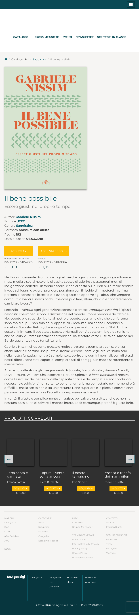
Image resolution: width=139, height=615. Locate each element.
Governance (78, 539)
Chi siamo (77, 522)
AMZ (6, 540)
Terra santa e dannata (17, 474)
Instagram (111, 548)
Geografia (43, 536)
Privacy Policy (80, 548)
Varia (41, 522)
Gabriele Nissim (28, 217)
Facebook (111, 539)
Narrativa (43, 531)
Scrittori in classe (111, 37)
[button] (8, 459)
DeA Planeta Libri (69, 20)
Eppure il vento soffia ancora (52, 474)
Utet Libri (54, 586)
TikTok (109, 544)
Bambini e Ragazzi (48, 540)
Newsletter (85, 37)
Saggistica (39, 59)
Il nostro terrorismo (80, 474)
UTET (20, 221)
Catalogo (22, 37)
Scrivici (110, 522)
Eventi (67, 37)
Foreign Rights (114, 527)
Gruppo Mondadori (82, 527)
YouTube (111, 553)
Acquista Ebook (54, 251)
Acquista (18, 251)
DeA (6, 527)
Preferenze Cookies (82, 557)
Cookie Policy (79, 553)
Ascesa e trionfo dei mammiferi (118, 474)
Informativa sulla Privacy (85, 544)
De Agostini (10, 522)
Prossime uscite (47, 37)
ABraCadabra (11, 536)
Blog (7, 548)
